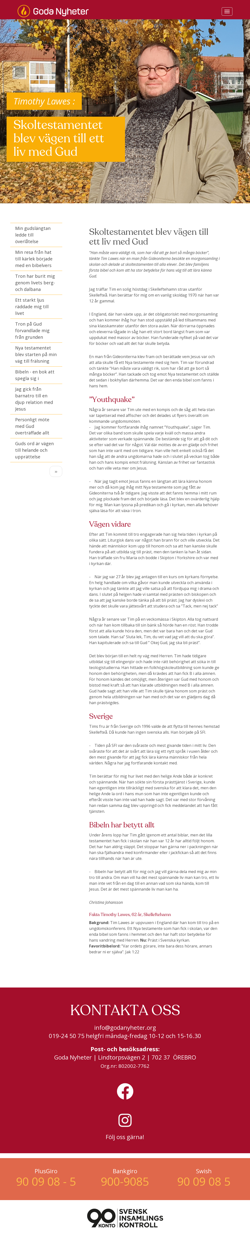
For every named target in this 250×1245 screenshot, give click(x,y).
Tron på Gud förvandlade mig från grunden (32, 330)
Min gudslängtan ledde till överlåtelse (33, 234)
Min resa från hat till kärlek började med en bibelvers (33, 258)
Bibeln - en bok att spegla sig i (34, 375)
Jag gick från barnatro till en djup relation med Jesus (34, 399)
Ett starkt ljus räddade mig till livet (32, 306)
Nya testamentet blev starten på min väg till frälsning (36, 354)
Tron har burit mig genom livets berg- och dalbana (35, 282)
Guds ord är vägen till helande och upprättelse (34, 450)
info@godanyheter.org (125, 1027)
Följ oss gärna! (125, 1137)
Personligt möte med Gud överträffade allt (32, 426)
